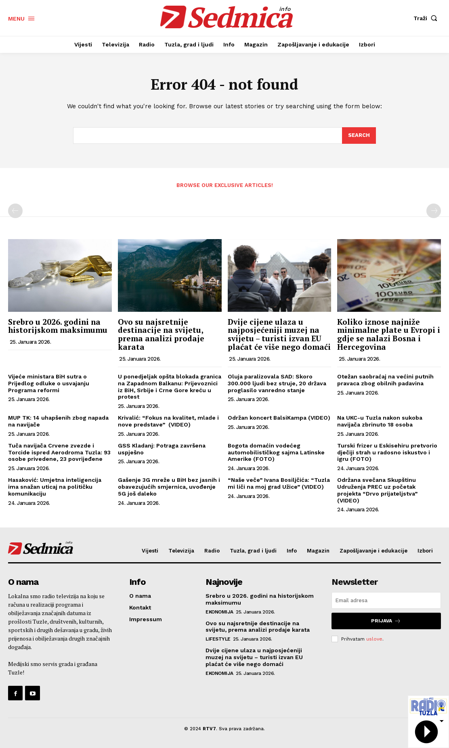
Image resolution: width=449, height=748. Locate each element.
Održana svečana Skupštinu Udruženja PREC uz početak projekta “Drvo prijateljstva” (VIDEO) (377, 490)
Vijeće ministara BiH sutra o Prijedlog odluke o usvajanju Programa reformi (48, 383)
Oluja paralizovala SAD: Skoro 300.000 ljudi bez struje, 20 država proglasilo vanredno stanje (277, 383)
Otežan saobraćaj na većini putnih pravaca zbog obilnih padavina (385, 380)
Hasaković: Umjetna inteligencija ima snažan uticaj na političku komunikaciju (54, 487)
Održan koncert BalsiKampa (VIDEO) (279, 417)
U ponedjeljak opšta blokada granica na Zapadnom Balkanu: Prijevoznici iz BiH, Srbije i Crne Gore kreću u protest (169, 386)
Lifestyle (218, 639)
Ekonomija (219, 612)
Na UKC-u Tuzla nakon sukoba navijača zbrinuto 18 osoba (379, 421)
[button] (427, 18)
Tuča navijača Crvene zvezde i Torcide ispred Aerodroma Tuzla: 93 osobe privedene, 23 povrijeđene (59, 452)
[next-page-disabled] (433, 211)
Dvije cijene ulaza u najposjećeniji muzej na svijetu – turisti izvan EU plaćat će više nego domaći (279, 334)
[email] (386, 600)
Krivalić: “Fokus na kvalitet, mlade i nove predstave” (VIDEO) (168, 421)
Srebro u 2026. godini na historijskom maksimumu (57, 326)
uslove (374, 638)
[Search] (359, 135)
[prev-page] (15, 211)
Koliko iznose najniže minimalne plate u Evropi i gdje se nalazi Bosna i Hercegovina (388, 334)
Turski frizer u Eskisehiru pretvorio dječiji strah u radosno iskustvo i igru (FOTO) (387, 452)
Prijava (386, 621)
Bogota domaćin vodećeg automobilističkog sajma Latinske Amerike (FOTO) (276, 452)
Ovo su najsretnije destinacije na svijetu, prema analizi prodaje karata (161, 334)
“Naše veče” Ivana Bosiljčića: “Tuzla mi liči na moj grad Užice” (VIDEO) (279, 483)
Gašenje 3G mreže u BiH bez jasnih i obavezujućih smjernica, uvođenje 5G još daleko (169, 487)
